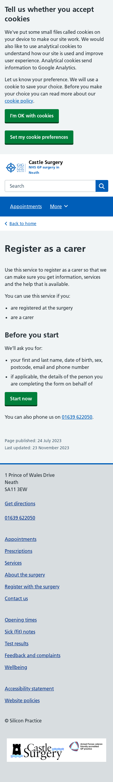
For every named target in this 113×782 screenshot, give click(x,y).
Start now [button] (21, 399)
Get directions (20, 504)
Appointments (26, 206)
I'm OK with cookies (32, 116)
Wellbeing (16, 667)
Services (13, 563)
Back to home (22, 223)
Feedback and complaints (32, 655)
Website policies (22, 700)
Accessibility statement (29, 689)
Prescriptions (18, 551)
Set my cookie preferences (39, 137)
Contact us (16, 598)
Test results (16, 643)
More (59, 206)
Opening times (21, 620)
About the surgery (25, 575)
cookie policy (19, 101)
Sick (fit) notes (20, 632)
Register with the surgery (32, 587)
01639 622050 (77, 417)
